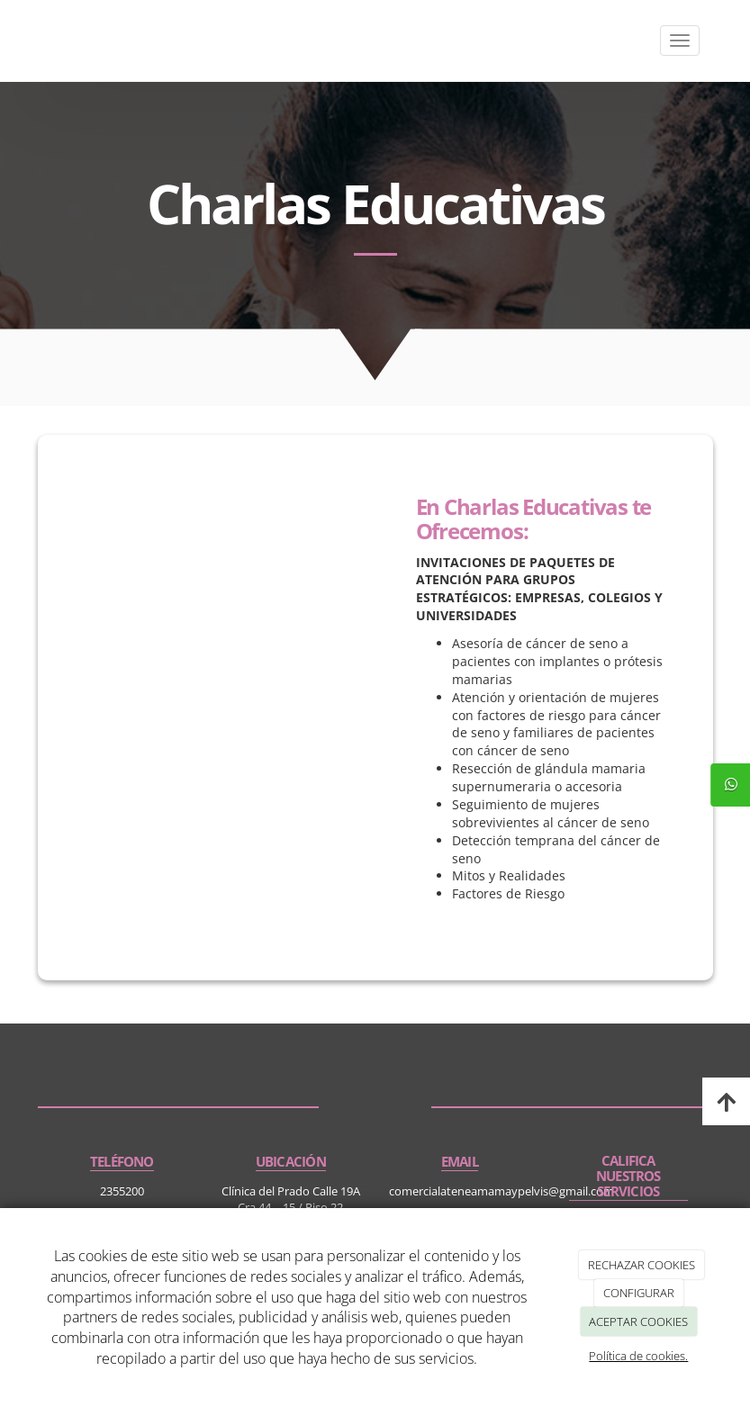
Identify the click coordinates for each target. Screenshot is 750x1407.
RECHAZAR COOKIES (641, 1265)
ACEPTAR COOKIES (638, 1321)
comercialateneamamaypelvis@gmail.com (501, 1191)
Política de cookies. (638, 1356)
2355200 (122, 1191)
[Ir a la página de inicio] (33, 40)
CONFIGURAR (638, 1293)
